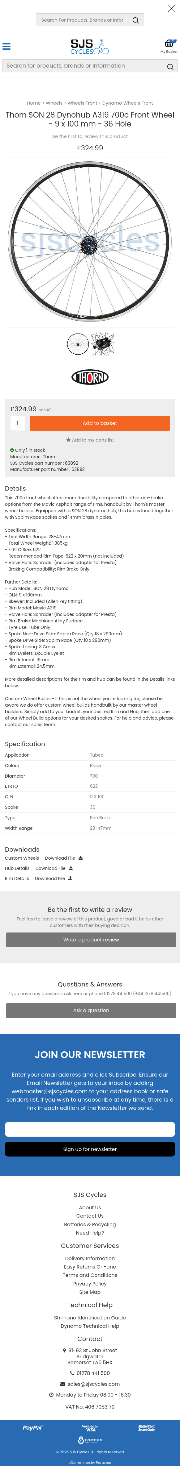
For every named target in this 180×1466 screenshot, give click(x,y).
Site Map (90, 1292)
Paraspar (103, 1462)
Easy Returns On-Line (90, 1266)
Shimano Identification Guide (90, 1317)
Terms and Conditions (90, 1275)
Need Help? (90, 1232)
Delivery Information (90, 1258)
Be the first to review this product (90, 136)
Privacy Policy (90, 1283)
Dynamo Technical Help (90, 1326)
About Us (90, 1207)
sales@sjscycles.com (94, 1384)
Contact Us (90, 1215)
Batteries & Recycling (90, 1224)
